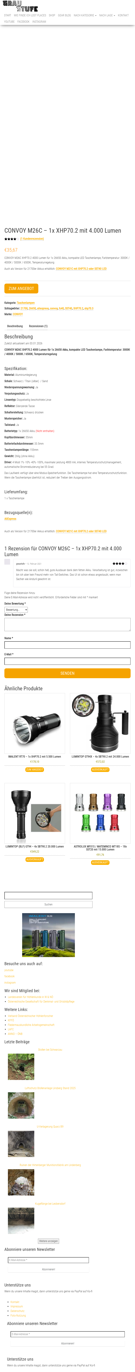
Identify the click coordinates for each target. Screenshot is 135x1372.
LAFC (11, 1029)
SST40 (68, 308)
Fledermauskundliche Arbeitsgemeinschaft (31, 1025)
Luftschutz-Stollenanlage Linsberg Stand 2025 (50, 1088)
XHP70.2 (78, 308)
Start (7, 15)
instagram (39, 21)
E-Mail (8, 654)
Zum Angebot (21, 288)
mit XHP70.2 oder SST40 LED (81, 531)
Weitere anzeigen (48, 1241)
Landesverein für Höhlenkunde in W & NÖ (30, 997)
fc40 (61, 308)
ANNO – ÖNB (15, 1034)
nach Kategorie (85, 15)
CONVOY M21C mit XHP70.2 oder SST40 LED (81, 268)
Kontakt (123, 15)
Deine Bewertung (15, 603)
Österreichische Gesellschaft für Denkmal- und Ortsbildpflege (41, 1001)
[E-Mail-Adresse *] (48, 1260)
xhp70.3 (88, 308)
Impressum (17, 1306)
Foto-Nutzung (18, 1315)
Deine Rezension (14, 615)
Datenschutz (17, 1311)
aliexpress (43, 308)
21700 (24, 308)
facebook (23, 21)
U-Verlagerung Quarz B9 (50, 1126)
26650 (32, 308)
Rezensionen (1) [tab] (38, 326)
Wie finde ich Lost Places (30, 15)
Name (8, 638)
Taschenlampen (26, 302)
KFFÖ (11, 1020)
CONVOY (18, 314)
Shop (52, 15)
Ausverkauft (100, 769)
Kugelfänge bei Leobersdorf (50, 1203)
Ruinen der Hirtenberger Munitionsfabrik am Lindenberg (50, 1165)
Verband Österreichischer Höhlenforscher (30, 1016)
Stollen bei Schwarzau (50, 1049)
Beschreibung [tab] (15, 326)
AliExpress (10, 518)
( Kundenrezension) (32, 238)
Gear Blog (64, 15)
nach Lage (107, 15)
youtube (9, 21)
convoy (54, 308)
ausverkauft (100, 862)
